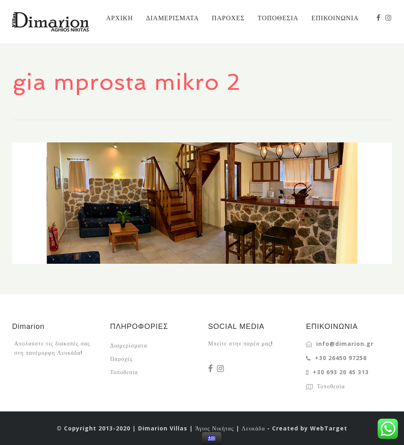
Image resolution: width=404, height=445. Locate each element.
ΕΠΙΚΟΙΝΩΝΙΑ (335, 17)
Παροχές (121, 358)
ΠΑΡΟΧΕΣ (228, 17)
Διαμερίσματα (128, 345)
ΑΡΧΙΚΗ (119, 17)
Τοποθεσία (124, 372)
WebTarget (328, 428)
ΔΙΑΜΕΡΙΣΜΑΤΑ (172, 17)
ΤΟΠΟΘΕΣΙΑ (277, 17)
